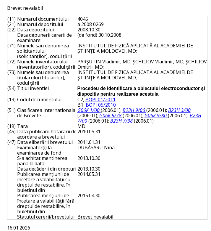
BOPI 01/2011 (100, 99)
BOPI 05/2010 (101, 105)
